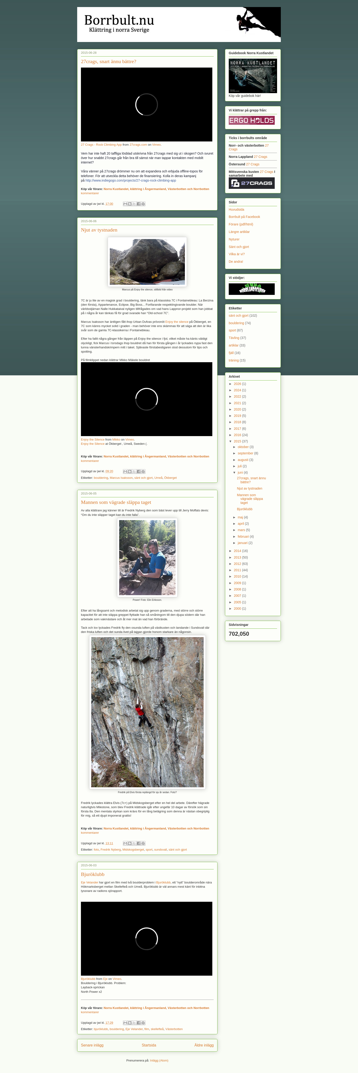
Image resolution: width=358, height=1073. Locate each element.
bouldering (101, 477)
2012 (238, 564)
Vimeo (156, 144)
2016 (238, 435)
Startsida (149, 1045)
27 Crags (260, 157)
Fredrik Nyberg (111, 849)
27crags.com (138, 144)
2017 (238, 428)
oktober (244, 447)
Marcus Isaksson (121, 477)
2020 (238, 409)
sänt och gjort (143, 477)
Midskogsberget (133, 849)
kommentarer (90, 193)
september (246, 453)
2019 (238, 416)
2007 (238, 595)
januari (243, 543)
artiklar (234, 345)
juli (240, 466)
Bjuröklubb (92, 874)
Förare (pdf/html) (241, 224)
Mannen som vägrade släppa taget (116, 502)
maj (241, 517)
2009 (238, 583)
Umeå (158, 477)
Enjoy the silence (176, 321)
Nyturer (234, 239)
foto (96, 849)
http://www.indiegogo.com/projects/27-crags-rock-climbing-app (130, 180)
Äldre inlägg (204, 1045)
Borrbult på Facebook (244, 217)
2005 (238, 602)
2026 (238, 384)
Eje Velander (89, 882)
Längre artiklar (239, 232)
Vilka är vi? (237, 254)
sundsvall (160, 849)
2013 (238, 557)
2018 (238, 422)
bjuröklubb (101, 1029)
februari (244, 536)
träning (234, 360)
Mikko (116, 439)
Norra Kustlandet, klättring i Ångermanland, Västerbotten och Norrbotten (156, 189)
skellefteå (157, 1029)
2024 (238, 390)
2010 (238, 576)
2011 (238, 570)
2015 (238, 441)
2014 (238, 551)
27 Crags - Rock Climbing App (101, 144)
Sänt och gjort (239, 247)
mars (242, 530)
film (146, 1029)
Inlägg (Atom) (159, 1060)
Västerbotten (174, 1029)
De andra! (236, 261)
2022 (238, 396)
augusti (243, 460)
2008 (238, 589)
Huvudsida (236, 209)
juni (241, 472)
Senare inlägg (92, 1045)
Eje (105, 979)
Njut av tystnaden (99, 230)
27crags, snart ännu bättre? (108, 61)
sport (149, 849)
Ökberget (170, 477)
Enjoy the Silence (92, 439)
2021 (238, 403)
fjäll (231, 353)
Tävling (234, 338)
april (241, 523)
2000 (238, 608)
